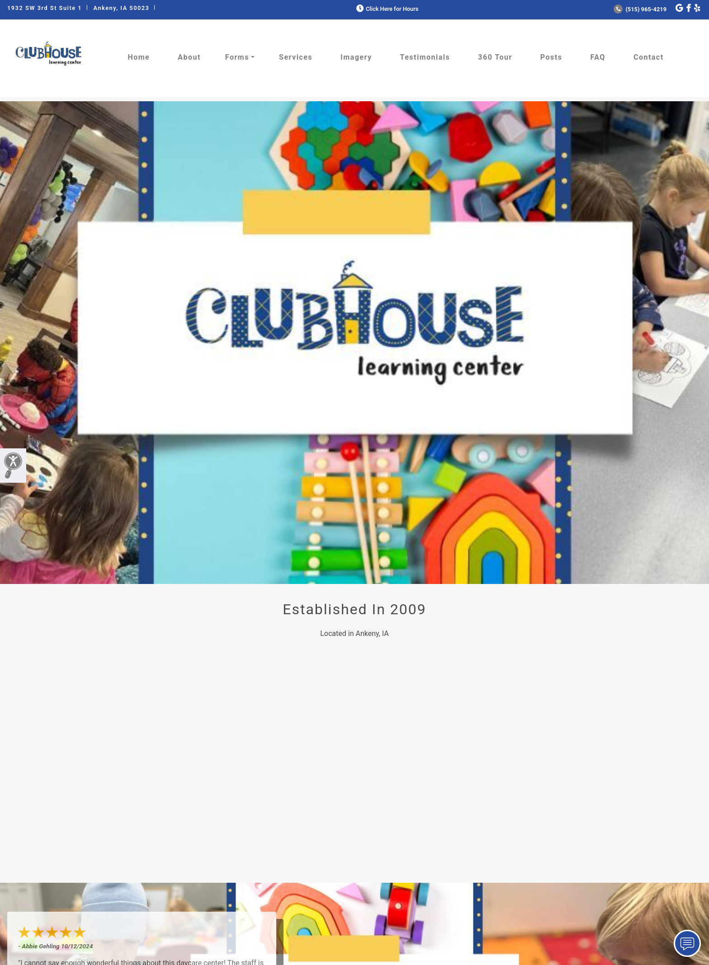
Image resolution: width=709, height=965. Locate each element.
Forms (237, 57)
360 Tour (495, 57)
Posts (551, 57)
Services (295, 57)
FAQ (597, 57)
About (189, 57)
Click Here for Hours (386, 8)
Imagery (356, 57)
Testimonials (425, 57)
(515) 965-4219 (640, 9)
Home (139, 57)
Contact (648, 57)
